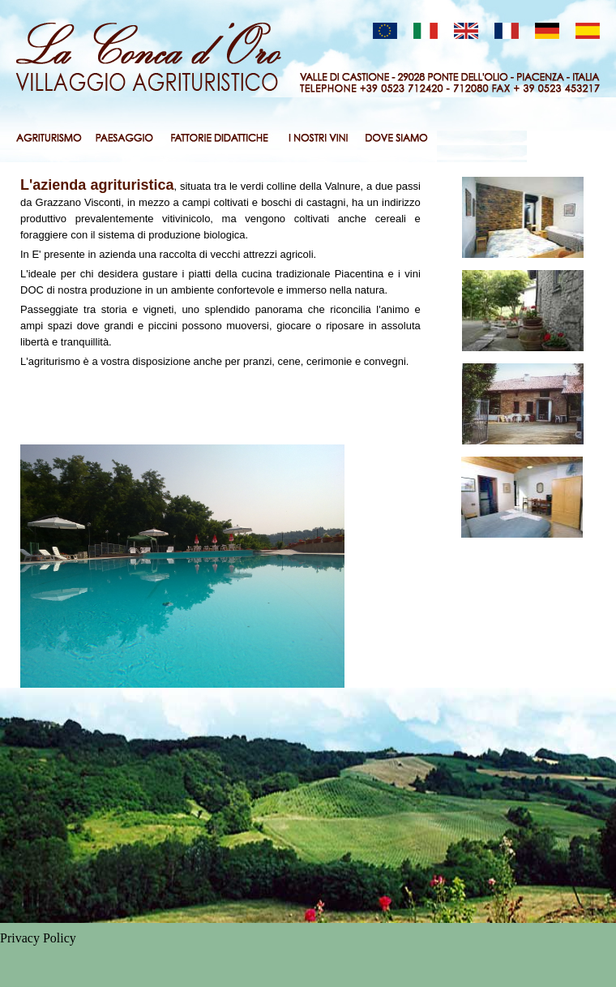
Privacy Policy (38, 938)
